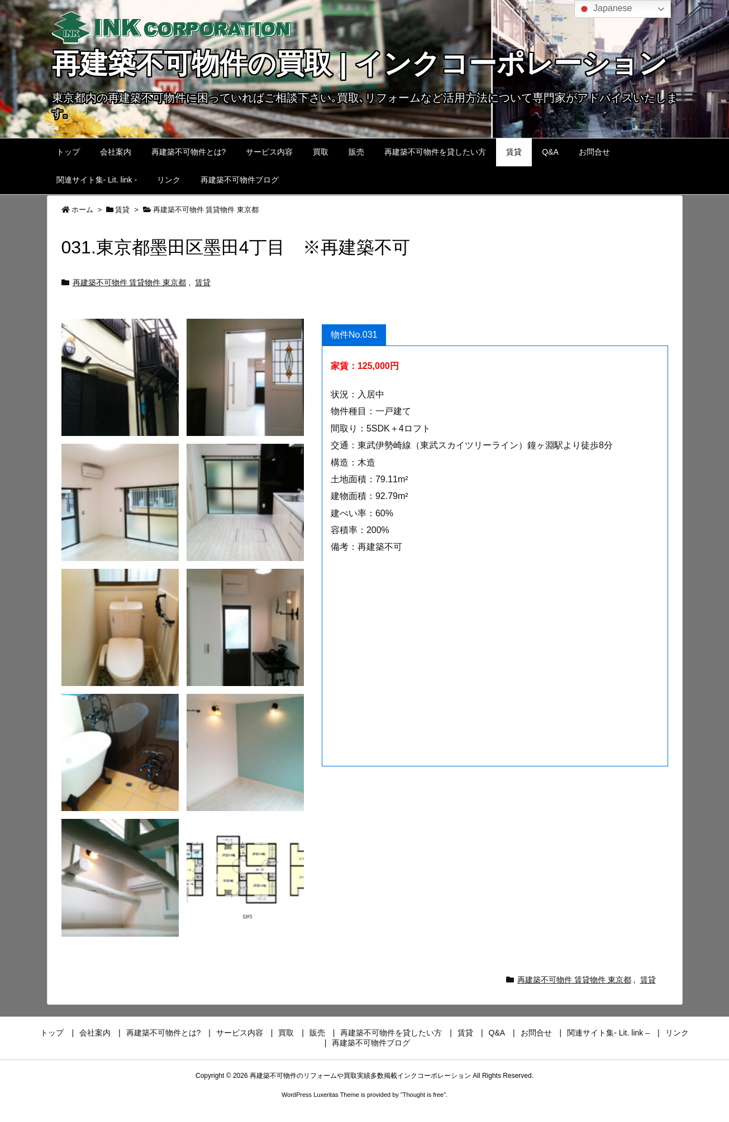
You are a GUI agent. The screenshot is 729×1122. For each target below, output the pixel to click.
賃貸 (122, 209)
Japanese (605, 9)
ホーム (82, 209)
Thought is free (423, 1094)
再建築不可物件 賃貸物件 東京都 (206, 209)
